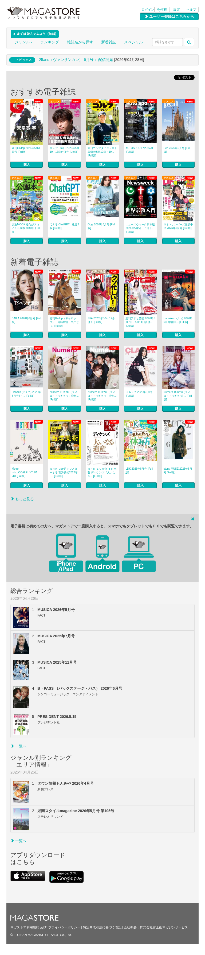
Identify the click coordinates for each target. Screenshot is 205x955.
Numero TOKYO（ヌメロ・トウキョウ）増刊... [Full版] (64, 396)
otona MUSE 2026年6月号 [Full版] (178, 470)
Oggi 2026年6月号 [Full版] (101, 226)
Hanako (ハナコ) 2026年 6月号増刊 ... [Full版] (178, 320)
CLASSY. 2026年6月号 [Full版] (139, 394)
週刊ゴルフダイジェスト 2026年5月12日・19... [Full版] (102, 152)
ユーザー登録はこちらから (169, 16)
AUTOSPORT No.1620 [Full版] (139, 150)
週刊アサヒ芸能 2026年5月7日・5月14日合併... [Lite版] (140, 322)
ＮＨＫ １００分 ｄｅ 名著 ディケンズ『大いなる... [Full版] (102, 472)
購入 (26, 165)
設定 (177, 9)
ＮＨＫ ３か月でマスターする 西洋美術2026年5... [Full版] (64, 472)
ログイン (147, 9)
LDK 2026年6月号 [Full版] (139, 470)
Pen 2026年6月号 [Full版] (177, 150)
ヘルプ (191, 9)
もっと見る (22, 499)
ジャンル (23, 42)
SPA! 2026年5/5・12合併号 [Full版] (101, 320)
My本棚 (162, 9)
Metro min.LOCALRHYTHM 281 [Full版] (24, 472)
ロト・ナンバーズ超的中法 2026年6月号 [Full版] (178, 226)
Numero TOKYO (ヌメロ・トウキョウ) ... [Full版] (178, 396)
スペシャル (133, 42)
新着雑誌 (108, 42)
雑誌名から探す (80, 42)
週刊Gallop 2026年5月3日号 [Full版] (26, 150)
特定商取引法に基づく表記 (102, 927)
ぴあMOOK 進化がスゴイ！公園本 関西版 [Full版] (26, 228)
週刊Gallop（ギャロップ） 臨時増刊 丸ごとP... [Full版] (64, 322)
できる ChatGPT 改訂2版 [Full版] (64, 226)
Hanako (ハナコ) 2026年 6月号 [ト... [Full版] (26, 394)
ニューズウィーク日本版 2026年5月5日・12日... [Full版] (140, 228)
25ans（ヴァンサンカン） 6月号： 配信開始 (76, 59)
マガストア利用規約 (24, 927)
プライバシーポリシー (64, 927)
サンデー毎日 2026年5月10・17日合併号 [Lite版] (64, 150)
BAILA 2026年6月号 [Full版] (26, 320)
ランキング (49, 42)
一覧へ (18, 746)
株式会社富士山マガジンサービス (164, 927)
